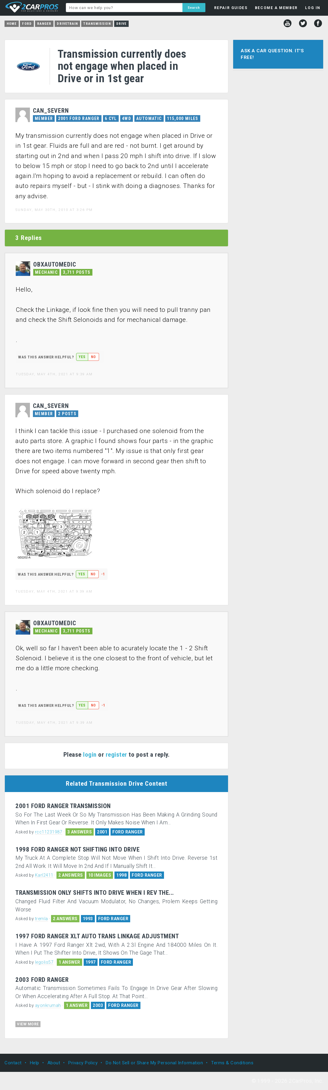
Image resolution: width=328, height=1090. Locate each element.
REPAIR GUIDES (231, 8)
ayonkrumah (48, 1005)
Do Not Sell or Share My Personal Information (154, 1063)
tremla (41, 918)
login (90, 754)
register (116, 754)
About (53, 1063)
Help (34, 1063)
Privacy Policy (83, 1063)
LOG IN (312, 8)
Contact (13, 1063)
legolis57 (44, 962)
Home (12, 24)
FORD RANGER (127, 832)
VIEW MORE (28, 1024)
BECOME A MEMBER (276, 8)
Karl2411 (44, 875)
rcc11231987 (49, 832)
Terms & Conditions (232, 1063)
